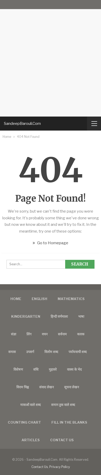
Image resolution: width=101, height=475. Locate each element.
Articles (31, 440)
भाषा (81, 316)
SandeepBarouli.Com (22, 123)
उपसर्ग (30, 352)
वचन (45, 334)
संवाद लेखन (46, 387)
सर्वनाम (62, 334)
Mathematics (71, 299)
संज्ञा (13, 334)
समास (12, 352)
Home (15, 299)
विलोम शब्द (51, 352)
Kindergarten (25, 316)
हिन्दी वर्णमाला (59, 316)
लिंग (28, 334)
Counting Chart (24, 422)
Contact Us (39, 467)
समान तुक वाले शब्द (63, 405)
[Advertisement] (50, 58)
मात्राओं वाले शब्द (30, 405)
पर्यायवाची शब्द (78, 352)
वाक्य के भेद (74, 369)
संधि (35, 369)
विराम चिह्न (22, 387)
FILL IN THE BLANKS (69, 422)
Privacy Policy (59, 467)
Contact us (62, 440)
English (39, 299)
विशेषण (18, 369)
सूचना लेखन (71, 387)
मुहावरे (53, 369)
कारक (80, 334)
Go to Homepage (50, 243)
